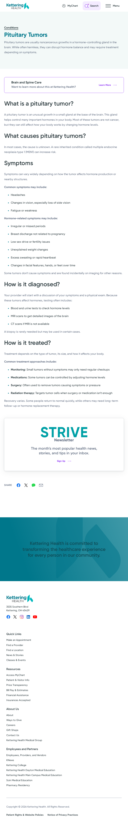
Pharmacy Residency (18, 785)
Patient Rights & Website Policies (25, 814)
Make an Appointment (18, 639)
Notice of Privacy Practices (63, 814)
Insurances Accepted (18, 700)
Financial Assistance (17, 695)
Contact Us (12, 735)
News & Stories (15, 655)
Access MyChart (15, 675)
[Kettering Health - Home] (17, 5)
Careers (10, 725)
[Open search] (92, 5)
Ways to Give (14, 720)
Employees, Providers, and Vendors (26, 755)
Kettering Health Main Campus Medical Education (34, 775)
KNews (10, 760)
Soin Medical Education (19, 780)
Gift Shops (12, 730)
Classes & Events (16, 660)
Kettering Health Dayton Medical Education (30, 770)
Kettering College (16, 765)
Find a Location (14, 650)
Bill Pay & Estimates (17, 690)
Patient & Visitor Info (17, 680)
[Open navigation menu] (112, 5)
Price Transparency (17, 685)
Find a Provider (14, 645)
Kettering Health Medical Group (24, 740)
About (9, 715)
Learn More (108, 85)
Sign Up (64, 461)
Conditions (11, 27)
